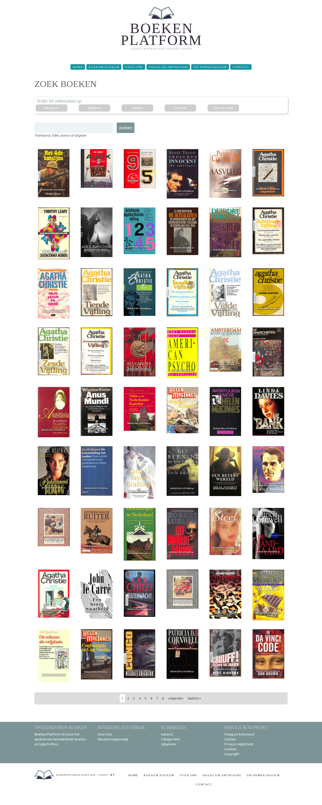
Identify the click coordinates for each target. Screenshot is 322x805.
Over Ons (134, 67)
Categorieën (170, 739)
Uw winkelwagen (210, 67)
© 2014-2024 (88, 775)
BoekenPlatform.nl (122, 727)
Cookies (230, 749)
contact (103, 775)
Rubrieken (173, 727)
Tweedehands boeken (60, 727)
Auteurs (167, 734)
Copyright (231, 754)
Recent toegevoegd (113, 739)
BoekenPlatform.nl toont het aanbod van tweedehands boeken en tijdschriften (60, 739)
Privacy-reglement (238, 744)
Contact (241, 67)
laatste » (194, 698)
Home (78, 67)
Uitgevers (168, 744)
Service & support (245, 727)
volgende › (176, 698)
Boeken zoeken (104, 67)
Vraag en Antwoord (168, 67)
